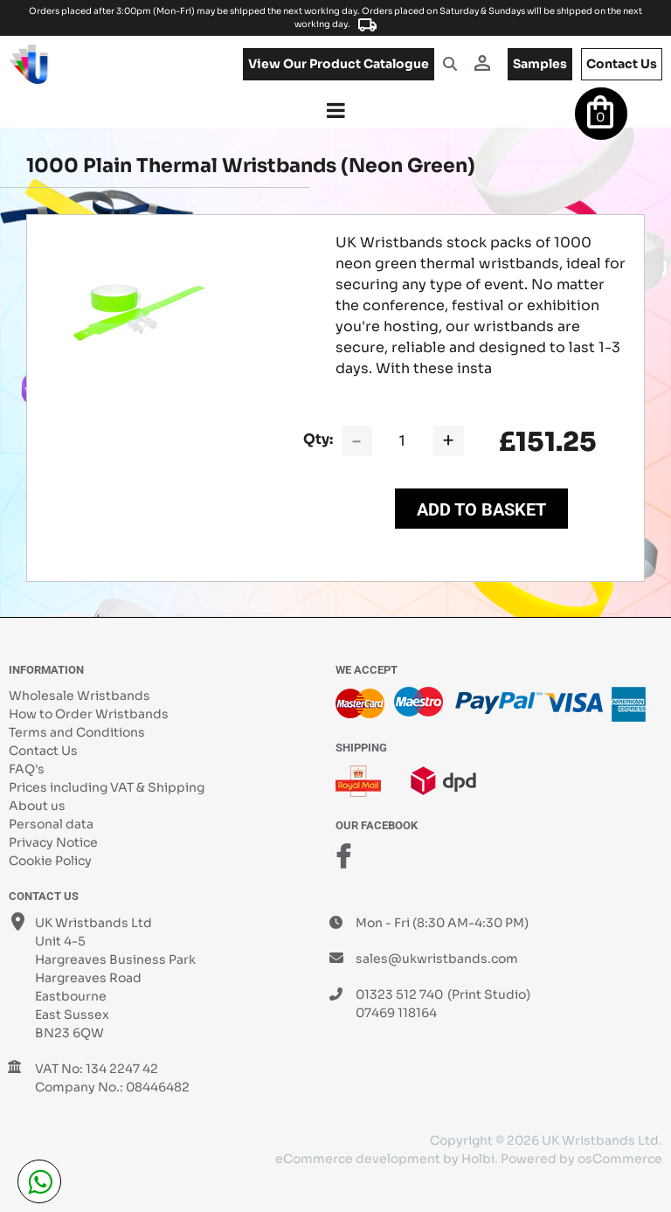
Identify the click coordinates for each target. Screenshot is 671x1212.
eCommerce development (357, 1159)
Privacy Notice (53, 842)
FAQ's (27, 769)
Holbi (478, 1159)
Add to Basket (481, 509)
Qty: (318, 439)
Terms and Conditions (77, 732)
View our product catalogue (338, 64)
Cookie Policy (50, 861)
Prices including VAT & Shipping (106, 787)
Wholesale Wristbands (79, 695)
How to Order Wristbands (89, 714)
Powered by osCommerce (581, 1159)
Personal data (51, 824)
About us (37, 806)
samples (540, 64)
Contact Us (43, 750)
